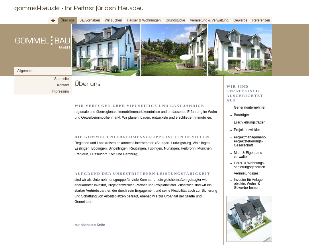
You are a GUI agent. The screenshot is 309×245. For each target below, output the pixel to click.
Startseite (61, 79)
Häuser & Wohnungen (144, 20)
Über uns (67, 20)
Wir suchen (113, 20)
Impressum (60, 91)
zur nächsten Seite (90, 225)
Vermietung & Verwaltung (209, 20)
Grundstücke (175, 20)
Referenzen (261, 20)
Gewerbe (240, 20)
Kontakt (63, 85)
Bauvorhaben (89, 20)
